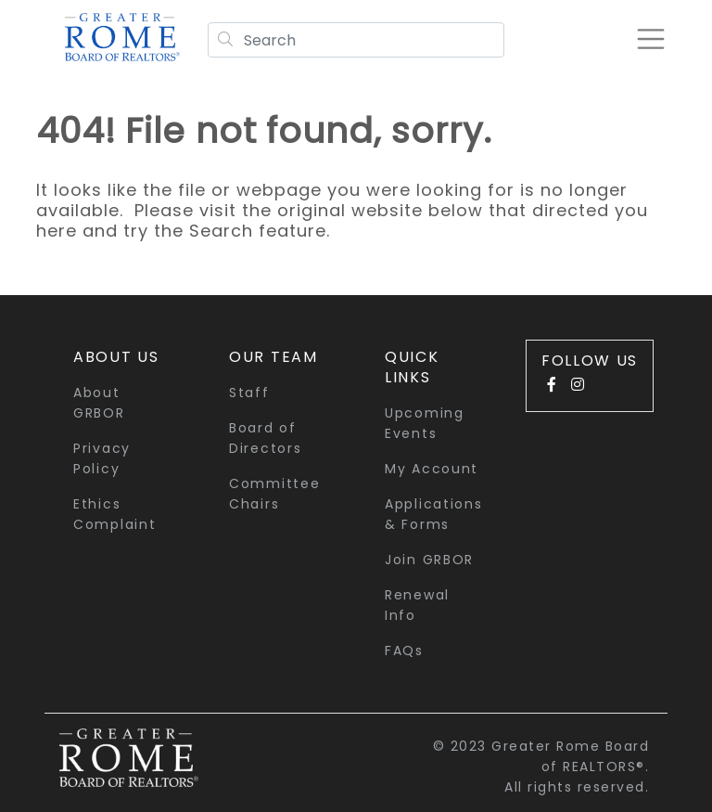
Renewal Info (417, 605)
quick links (412, 367)
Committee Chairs (274, 493)
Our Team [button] (273, 356)
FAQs (404, 650)
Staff (249, 392)
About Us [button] (116, 356)
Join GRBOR (429, 559)
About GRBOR (99, 402)
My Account (431, 468)
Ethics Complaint (114, 514)
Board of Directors (265, 438)
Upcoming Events (424, 423)
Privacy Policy (102, 458)
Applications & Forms (433, 514)
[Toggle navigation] (651, 39)
